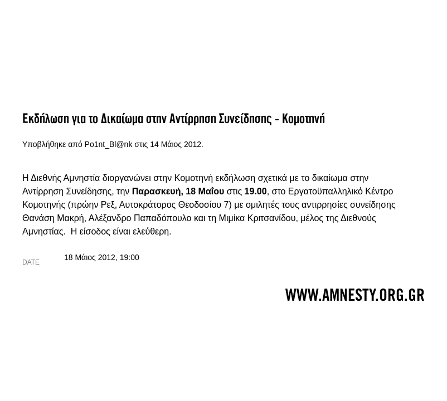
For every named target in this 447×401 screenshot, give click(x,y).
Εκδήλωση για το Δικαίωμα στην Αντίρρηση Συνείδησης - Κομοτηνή (173, 119)
